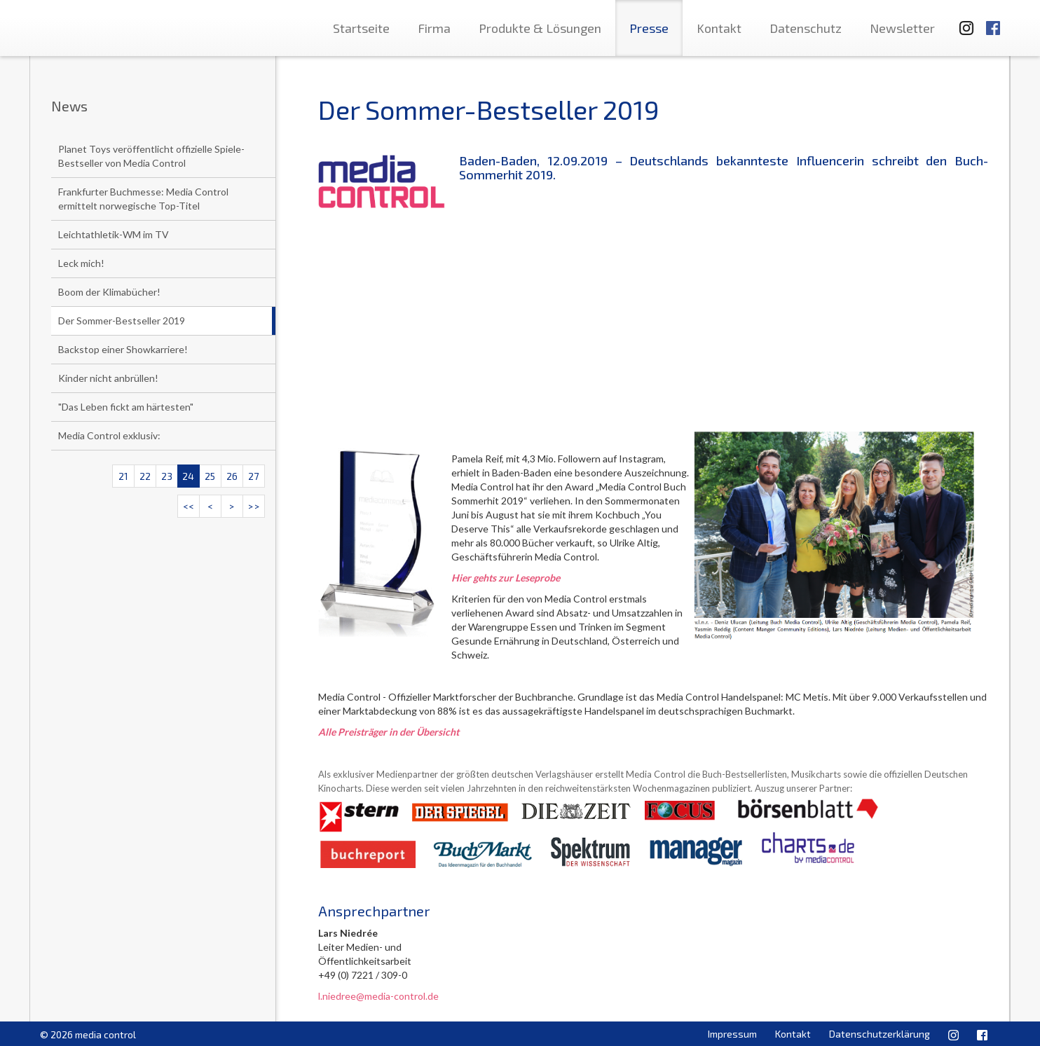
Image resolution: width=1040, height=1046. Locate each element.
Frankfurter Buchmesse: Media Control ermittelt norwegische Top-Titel (143, 199)
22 (145, 476)
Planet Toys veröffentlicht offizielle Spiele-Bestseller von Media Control (151, 156)
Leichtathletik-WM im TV (113, 234)
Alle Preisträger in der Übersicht (388, 732)
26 (232, 476)
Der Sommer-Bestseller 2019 (121, 320)
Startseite (361, 28)
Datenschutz (805, 28)
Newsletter (902, 28)
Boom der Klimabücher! (109, 292)
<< (188, 506)
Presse (649, 28)
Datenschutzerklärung (879, 1034)
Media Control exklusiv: (109, 435)
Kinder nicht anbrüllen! (108, 378)
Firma (434, 28)
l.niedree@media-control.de (378, 996)
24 (188, 476)
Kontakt (719, 28)
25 (210, 476)
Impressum (732, 1034)
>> (253, 506)
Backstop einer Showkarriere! (123, 349)
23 (166, 476)
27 (253, 476)
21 (123, 476)
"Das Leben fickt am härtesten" (125, 407)
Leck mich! (81, 263)
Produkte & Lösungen (540, 28)
